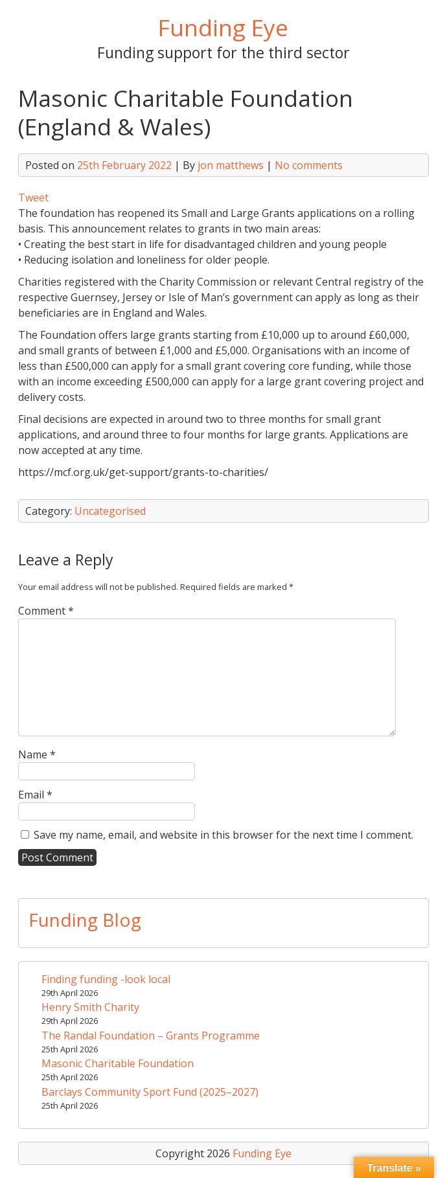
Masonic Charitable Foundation (117, 1063)
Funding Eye (223, 27)
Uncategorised (110, 511)
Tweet (33, 197)
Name (37, 754)
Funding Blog (85, 919)
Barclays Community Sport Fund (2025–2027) (149, 1092)
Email (35, 794)
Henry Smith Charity (90, 1007)
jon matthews (231, 165)
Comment (46, 611)
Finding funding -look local (105, 979)
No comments (309, 165)
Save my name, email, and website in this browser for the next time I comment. (223, 835)
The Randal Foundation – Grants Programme (150, 1035)
